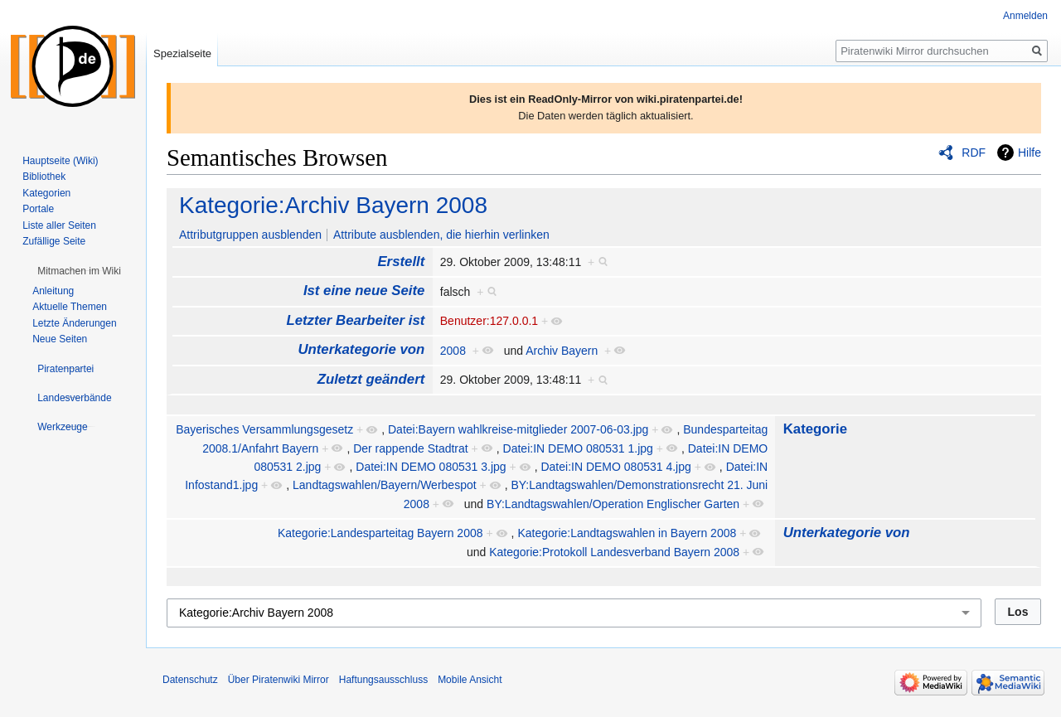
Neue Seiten (59, 339)
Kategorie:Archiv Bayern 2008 (333, 205)
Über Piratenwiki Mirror (278, 680)
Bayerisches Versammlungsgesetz (264, 429)
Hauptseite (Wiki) (60, 161)
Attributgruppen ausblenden (250, 234)
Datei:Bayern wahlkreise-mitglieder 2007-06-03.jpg (518, 429)
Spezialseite (182, 53)
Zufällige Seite (53, 241)
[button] (79, 271)
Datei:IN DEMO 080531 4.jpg (615, 466)
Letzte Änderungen (74, 323)
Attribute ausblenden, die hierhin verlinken (441, 234)
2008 (453, 350)
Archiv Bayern (562, 350)
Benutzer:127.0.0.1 (489, 320)
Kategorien (46, 193)
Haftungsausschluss (383, 680)
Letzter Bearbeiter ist (355, 320)
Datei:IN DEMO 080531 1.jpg (578, 448)
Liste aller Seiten (59, 225)
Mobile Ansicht (469, 680)
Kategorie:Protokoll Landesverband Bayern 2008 (614, 552)
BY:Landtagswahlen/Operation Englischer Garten (613, 504)
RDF (974, 152)
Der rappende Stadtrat (410, 448)
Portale (38, 209)
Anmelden (1025, 16)
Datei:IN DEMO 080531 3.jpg (431, 466)
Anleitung (53, 291)
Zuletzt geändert (371, 379)
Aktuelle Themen (69, 306)
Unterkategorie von (361, 349)
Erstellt (400, 261)
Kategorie (815, 429)
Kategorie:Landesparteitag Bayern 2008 (380, 533)
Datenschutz (190, 680)
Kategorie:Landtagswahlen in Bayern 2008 (626, 533)
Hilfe (1029, 152)
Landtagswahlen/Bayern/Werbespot (385, 485)
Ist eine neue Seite (363, 290)
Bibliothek (43, 176)
